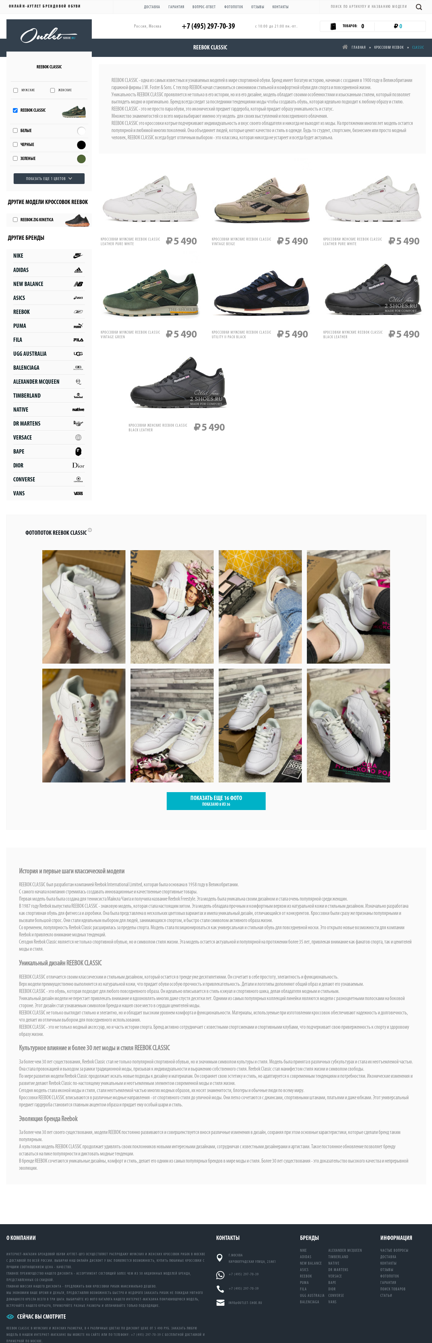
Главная (354, 47)
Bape (49, 451)
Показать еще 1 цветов (46, 178)
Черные (27, 144)
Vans (49, 493)
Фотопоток (233, 7)
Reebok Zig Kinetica (36, 220)
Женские (65, 90)
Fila (49, 339)
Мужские (28, 90)
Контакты (280, 7)
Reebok (49, 312)
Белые (26, 131)
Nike (49, 255)
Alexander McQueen (49, 381)
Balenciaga (49, 367)
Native (49, 409)
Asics (49, 298)
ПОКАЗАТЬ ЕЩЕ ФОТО (216, 801)
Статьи (386, 1295)
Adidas (49, 270)
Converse (49, 479)
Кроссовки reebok (389, 47)
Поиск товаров (393, 1289)
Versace (49, 437)
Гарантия (176, 7)
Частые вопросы (394, 1250)
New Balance (49, 284)
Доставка (152, 7)
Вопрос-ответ (204, 7)
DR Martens (49, 423)
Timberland (49, 395)
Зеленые (27, 158)
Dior (49, 465)
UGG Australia (49, 353)
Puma (49, 326)
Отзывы (257, 7)
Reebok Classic (33, 110)
